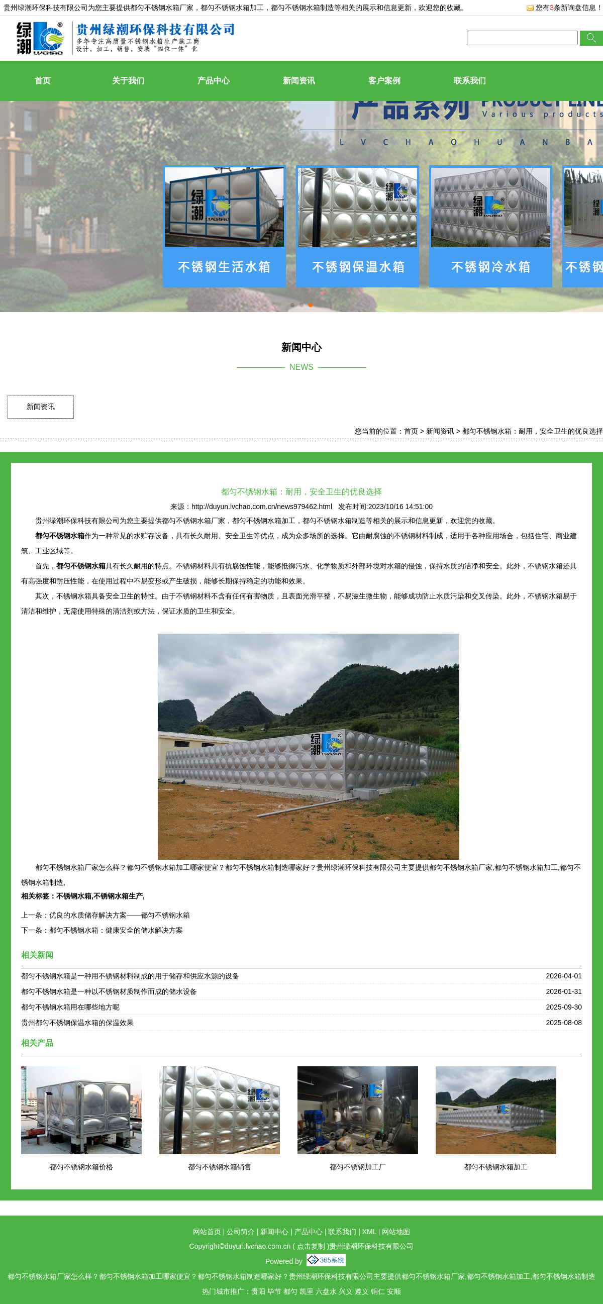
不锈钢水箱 (73, 896)
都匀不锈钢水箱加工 (496, 1167)
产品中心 (213, 80)
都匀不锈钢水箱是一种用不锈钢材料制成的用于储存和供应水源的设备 (130, 976)
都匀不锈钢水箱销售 (219, 1167)
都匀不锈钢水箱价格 (81, 1167)
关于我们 (128, 80)
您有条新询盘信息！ (564, 8)
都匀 (290, 1291)
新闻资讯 (299, 80)
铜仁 (378, 1291)
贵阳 (258, 1291)
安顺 (394, 1291)
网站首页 (207, 1232)
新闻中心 (274, 1232)
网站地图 (396, 1232)
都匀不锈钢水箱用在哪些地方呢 (70, 1007)
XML (369, 1232)
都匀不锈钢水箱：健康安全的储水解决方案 (116, 930)
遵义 (362, 1291)
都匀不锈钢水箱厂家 (161, 8)
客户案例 (384, 80)
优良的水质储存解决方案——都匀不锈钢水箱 (119, 915)
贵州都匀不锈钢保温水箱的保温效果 (77, 1023)
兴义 (346, 1291)
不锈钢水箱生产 (118, 896)
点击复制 (311, 1246)
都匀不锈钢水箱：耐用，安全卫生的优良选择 (532, 431)
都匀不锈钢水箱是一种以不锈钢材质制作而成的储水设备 (109, 991)
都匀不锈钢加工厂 (358, 1167)
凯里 (306, 1291)
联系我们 (470, 80)
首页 (43, 80)
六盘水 (326, 1291)
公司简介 (241, 1232)
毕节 (274, 1291)
